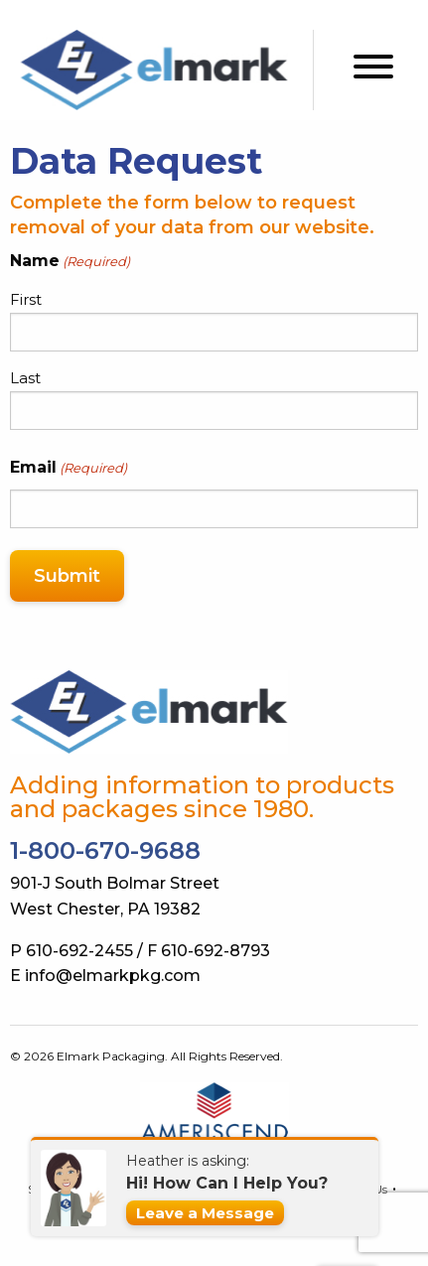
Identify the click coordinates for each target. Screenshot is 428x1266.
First (26, 299)
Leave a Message (205, 1212)
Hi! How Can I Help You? (227, 1183)
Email (68, 468)
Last (25, 377)
